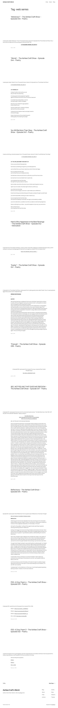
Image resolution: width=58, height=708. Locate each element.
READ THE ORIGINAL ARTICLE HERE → (29, 251)
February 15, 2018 (14, 571)
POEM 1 (12, 660)
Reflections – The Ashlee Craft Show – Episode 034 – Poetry (26, 491)
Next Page (52, 683)
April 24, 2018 (13, 376)
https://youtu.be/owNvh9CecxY (21, 611)
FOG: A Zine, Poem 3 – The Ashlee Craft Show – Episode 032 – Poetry (29, 631)
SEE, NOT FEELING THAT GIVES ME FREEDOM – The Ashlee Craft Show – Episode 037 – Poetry (29, 388)
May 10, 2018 (13, 47)
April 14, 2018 (13, 479)
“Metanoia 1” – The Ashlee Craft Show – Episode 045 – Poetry (26, 18)
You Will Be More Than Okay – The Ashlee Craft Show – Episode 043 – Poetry (29, 131)
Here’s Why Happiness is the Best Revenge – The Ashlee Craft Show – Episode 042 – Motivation (27, 224)
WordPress (53, 704)
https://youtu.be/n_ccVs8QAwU (21, 608)
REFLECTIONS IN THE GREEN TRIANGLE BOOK (20, 516)
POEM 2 (12, 662)
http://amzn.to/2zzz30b (21, 616)
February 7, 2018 (13, 667)
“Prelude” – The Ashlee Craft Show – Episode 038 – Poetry (28, 345)
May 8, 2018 (13, 211)
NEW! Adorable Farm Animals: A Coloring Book (29, 417)
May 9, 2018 (13, 119)
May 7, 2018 (13, 254)
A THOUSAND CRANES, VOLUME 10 (18, 84)
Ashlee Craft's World (8, 2)
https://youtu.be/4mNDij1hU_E (21, 613)
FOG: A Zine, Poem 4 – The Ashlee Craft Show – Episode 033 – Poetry (29, 583)
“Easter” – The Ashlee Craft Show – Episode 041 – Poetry (28, 266)
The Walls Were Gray (29, 416)
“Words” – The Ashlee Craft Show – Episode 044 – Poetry (28, 59)
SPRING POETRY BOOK (16, 294)
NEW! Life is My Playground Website (29, 418)
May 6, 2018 (13, 333)
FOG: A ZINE (13, 665)
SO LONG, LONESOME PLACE (29, 373)
